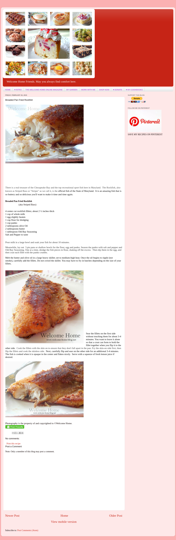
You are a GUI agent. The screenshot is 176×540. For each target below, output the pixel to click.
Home (64, 515)
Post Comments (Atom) (27, 530)
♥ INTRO (18, 90)
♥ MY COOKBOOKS (134, 90)
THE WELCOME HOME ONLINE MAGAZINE (43, 90)
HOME (8, 90)
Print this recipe (14, 443)
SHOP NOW (104, 90)
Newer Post (12, 515)
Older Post (115, 515)
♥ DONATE (117, 90)
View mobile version (64, 521)
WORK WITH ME (88, 90)
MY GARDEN (71, 90)
